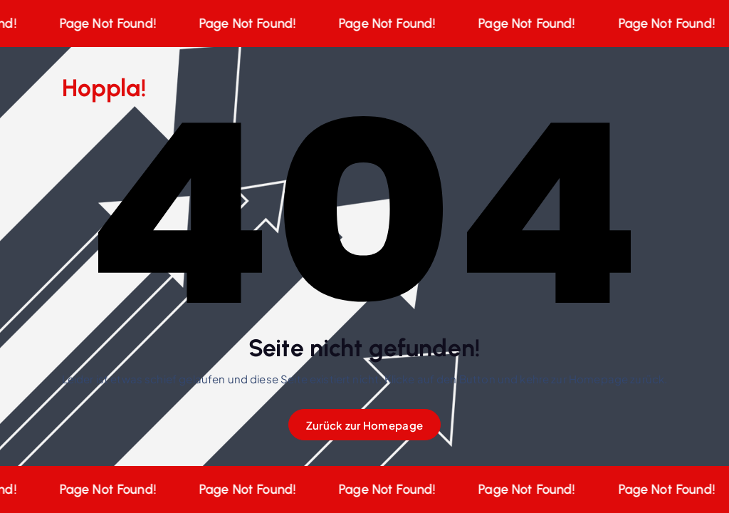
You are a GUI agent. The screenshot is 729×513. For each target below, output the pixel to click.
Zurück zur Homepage (364, 425)
